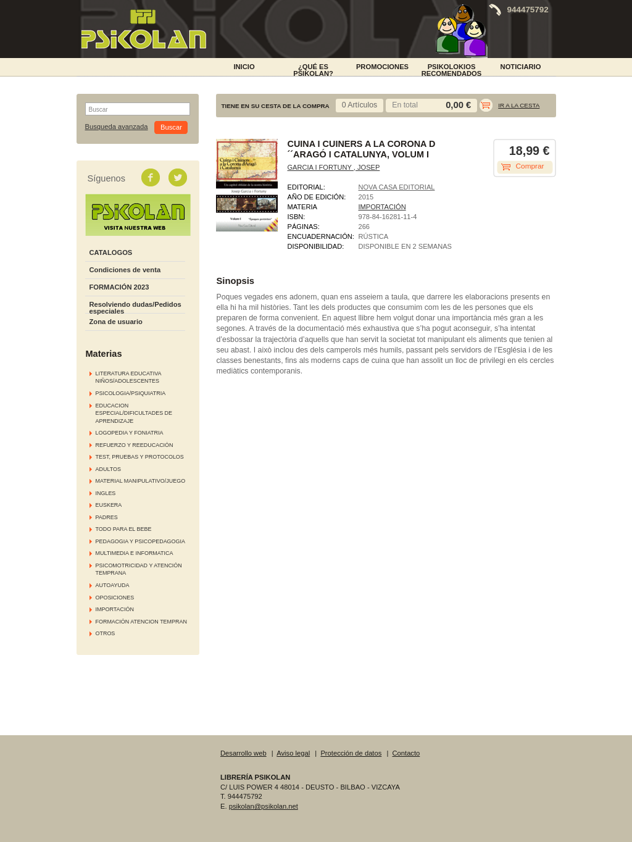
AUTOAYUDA (113, 585)
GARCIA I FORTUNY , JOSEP (334, 167)
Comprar (530, 166)
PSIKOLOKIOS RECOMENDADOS (452, 69)
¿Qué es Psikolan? (313, 69)
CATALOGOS (111, 252)
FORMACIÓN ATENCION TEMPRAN (141, 622)
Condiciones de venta (125, 269)
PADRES (107, 517)
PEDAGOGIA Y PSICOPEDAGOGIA (140, 541)
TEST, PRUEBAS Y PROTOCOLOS (140, 457)
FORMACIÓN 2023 (119, 287)
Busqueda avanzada (116, 126)
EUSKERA (109, 505)
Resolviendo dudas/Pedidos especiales (135, 308)
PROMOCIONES (382, 66)
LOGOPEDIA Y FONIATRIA (130, 433)
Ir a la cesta (518, 105)
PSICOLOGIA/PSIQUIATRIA (131, 393)
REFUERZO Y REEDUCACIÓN (134, 445)
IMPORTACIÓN (115, 609)
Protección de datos (350, 753)
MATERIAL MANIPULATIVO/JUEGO (141, 481)
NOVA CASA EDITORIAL (397, 187)
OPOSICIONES (115, 597)
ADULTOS (108, 469)
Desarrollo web (243, 753)
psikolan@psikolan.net (263, 806)
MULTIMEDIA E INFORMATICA (134, 553)
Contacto (406, 753)
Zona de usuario (116, 321)
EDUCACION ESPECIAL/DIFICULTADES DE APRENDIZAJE (134, 413)
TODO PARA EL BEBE (124, 529)
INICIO (243, 66)
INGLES (106, 493)
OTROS (105, 633)
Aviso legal (293, 753)
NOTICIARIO (521, 66)
